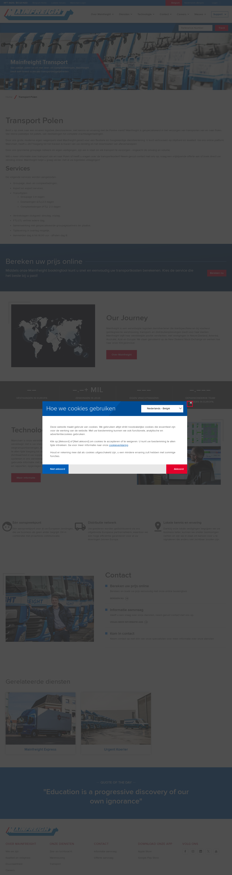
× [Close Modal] (191, 403)
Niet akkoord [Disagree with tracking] (55, 469)
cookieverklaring (118, 445)
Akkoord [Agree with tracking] (177, 469)
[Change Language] (162, 408)
